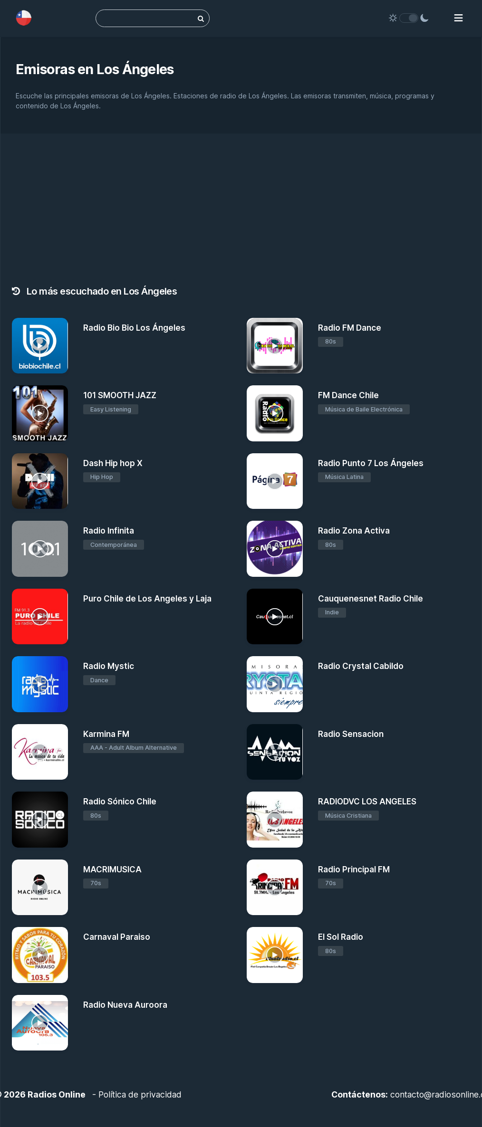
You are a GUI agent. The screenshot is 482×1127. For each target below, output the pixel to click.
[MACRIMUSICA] (40, 888)
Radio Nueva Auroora (125, 1005)
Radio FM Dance (349, 328)
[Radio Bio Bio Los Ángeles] (40, 346)
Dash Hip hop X (113, 463)
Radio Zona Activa (354, 530)
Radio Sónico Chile (119, 801)
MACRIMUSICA (112, 869)
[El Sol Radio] (275, 955)
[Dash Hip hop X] (40, 481)
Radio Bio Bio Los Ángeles (134, 328)
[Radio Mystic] (40, 684)
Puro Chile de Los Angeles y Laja (147, 598)
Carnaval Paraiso (116, 937)
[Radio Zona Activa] (275, 549)
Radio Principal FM (354, 869)
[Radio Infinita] (40, 549)
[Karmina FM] (40, 752)
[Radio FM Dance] (275, 346)
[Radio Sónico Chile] (40, 820)
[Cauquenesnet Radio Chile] (275, 617)
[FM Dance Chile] (275, 413)
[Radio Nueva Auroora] (40, 1023)
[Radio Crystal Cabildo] (275, 684)
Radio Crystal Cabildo (361, 666)
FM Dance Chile (348, 395)
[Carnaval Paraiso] (40, 955)
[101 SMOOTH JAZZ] (40, 413)
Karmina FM (106, 734)
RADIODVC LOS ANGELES (367, 801)
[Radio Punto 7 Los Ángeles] (275, 481)
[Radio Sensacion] (275, 752)
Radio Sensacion (351, 734)
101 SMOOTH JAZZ (119, 395)
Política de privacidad (140, 1094)
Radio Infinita (108, 530)
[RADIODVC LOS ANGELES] (275, 820)
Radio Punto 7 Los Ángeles (371, 463)
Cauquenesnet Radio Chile (370, 598)
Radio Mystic (108, 666)
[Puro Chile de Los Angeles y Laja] (40, 617)
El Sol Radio (340, 937)
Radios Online (57, 1094)
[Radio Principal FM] (275, 888)
